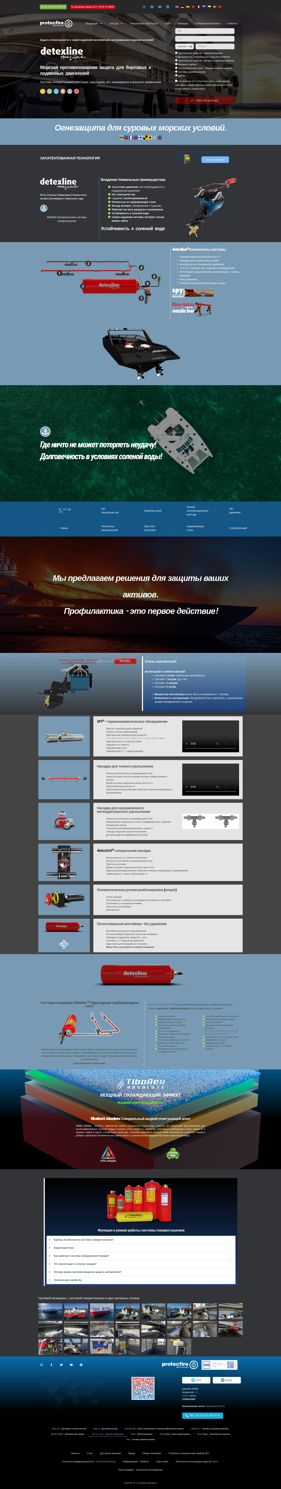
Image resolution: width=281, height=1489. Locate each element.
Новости (232, 23)
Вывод (131, 1453)
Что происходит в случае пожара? (75, 1263)
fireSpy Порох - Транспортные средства (213, 1434)
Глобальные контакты (207, 23)
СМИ (167, 23)
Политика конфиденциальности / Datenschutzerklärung (88, 1461)
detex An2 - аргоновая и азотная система (69, 1429)
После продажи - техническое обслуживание (140, 1470)
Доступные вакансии (110, 1453)
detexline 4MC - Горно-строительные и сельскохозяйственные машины (154, 1429)
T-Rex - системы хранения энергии (140, 1439)
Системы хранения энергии (192, 72)
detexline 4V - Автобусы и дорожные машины (210, 1429)
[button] (141, 1240)
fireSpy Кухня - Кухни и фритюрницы (175, 1434)
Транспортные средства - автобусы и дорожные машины (206, 60)
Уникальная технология (144, 23)
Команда (183, 23)
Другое (181, 75)
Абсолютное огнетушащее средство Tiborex (197, 1461)
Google (226, 1380)
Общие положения (151, 1453)
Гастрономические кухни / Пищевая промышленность (205, 68)
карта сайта (162, 1461)
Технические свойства (68, 1280)
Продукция (93, 23)
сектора (116, 23)
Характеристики (64, 1247)
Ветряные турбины (187, 64)
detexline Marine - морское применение (108, 1434)
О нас (90, 1453)
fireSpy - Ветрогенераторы (142, 1434)
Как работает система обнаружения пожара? (81, 1255)
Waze (196, 1380)
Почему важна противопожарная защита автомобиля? (87, 1272)
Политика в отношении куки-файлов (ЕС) (188, 1453)
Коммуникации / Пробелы (136, 1461)
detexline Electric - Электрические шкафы (67, 1434)
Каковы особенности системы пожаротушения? (83, 1239)
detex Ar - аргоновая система (106, 1429)
